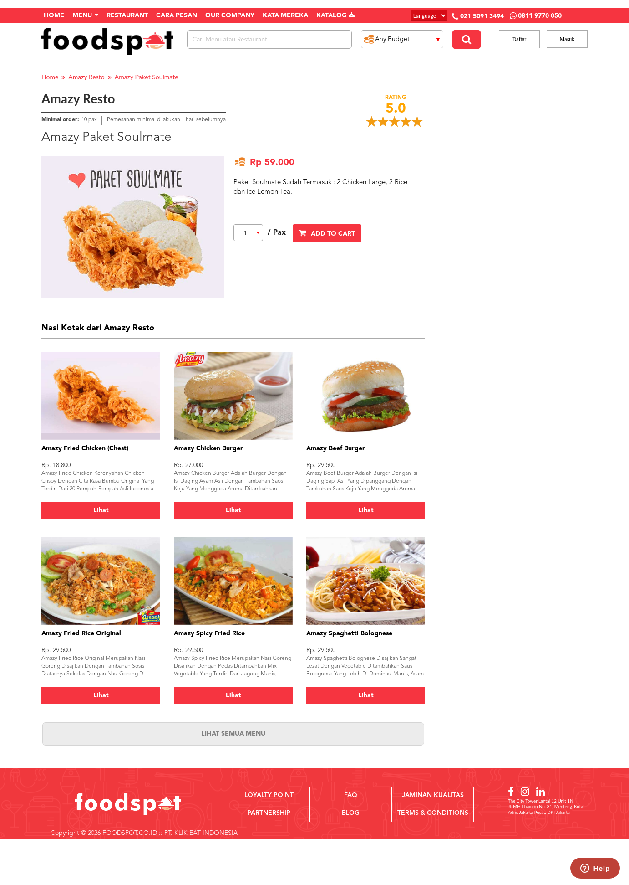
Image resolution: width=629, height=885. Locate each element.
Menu (85, 15)
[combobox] (248, 232)
